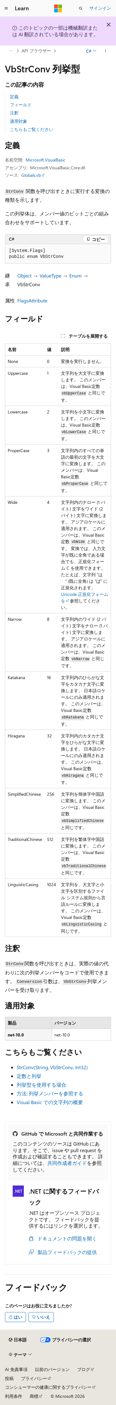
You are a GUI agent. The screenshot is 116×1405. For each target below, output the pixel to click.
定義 (14, 96)
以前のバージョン (52, 1369)
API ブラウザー (36, 51)
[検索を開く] (81, 8)
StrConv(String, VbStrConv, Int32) (52, 1067)
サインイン (100, 8)
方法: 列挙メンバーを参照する (50, 1093)
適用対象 (18, 121)
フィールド (21, 105)
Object (24, 275)
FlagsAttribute (32, 300)
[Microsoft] (58, 8)
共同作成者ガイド (67, 1163)
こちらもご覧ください (31, 129)
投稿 (9, 1378)
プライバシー (34, 1378)
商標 (34, 1396)
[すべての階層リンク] (10, 51)
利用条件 (13, 1396)
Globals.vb (31, 175)
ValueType (50, 275)
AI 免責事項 (16, 1369)
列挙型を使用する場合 (41, 1084)
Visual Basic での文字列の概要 (50, 1102)
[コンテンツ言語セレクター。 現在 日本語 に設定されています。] (17, 1340)
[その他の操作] (105, 51)
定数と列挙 (29, 1076)
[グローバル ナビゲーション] (6, 8)
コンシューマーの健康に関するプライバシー (48, 1387)
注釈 (14, 113)
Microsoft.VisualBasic (46, 160)
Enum (75, 275)
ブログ (83, 1369)
